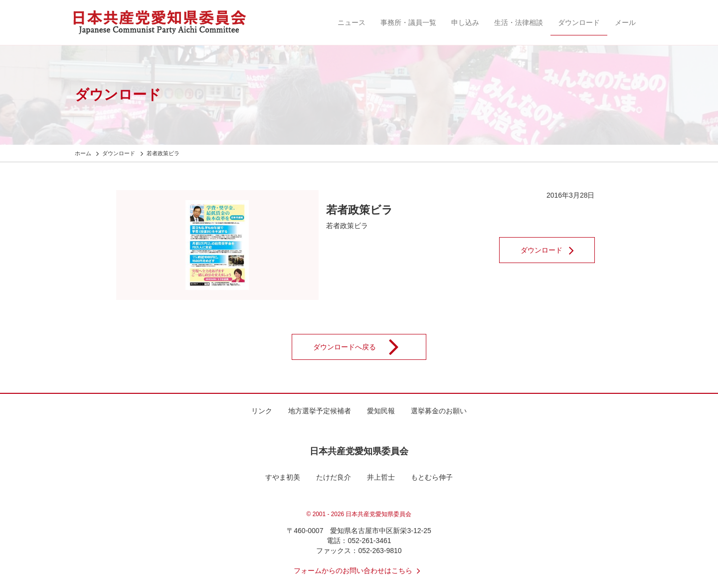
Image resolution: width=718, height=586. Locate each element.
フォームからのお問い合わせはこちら (359, 571)
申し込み (465, 22)
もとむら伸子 (432, 477)
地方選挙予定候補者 (319, 411)
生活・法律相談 (518, 22)
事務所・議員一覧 (408, 22)
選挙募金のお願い (439, 411)
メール (625, 22)
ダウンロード (579, 22)
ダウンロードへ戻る (362, 347)
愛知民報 (381, 411)
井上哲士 (381, 477)
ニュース (351, 22)
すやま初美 (282, 477)
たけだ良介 (333, 477)
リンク (261, 411)
